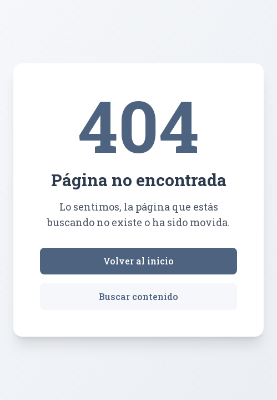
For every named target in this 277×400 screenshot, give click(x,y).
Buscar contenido (138, 296)
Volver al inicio (138, 261)
